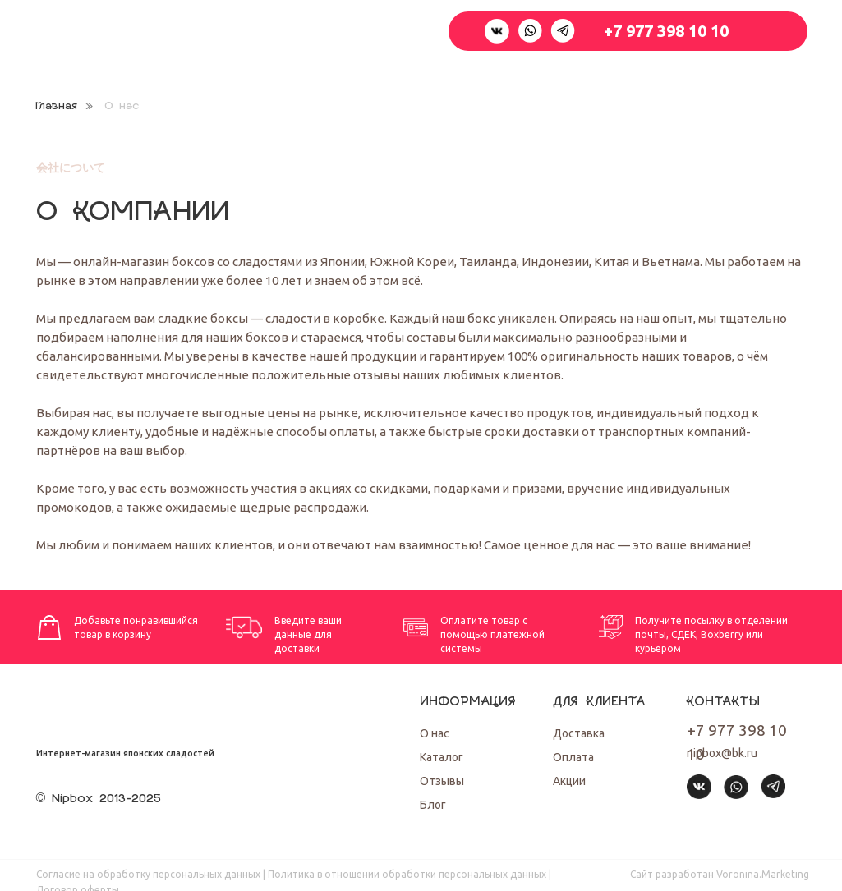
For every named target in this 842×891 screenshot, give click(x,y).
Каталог (441, 757)
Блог (433, 804)
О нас (434, 733)
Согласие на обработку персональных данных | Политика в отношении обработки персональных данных (291, 874)
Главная (56, 106)
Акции (569, 781)
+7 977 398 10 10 (666, 30)
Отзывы (442, 781)
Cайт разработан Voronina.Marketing (719, 874)
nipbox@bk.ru (722, 753)
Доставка (579, 733)
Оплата (573, 757)
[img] (742, 826)
